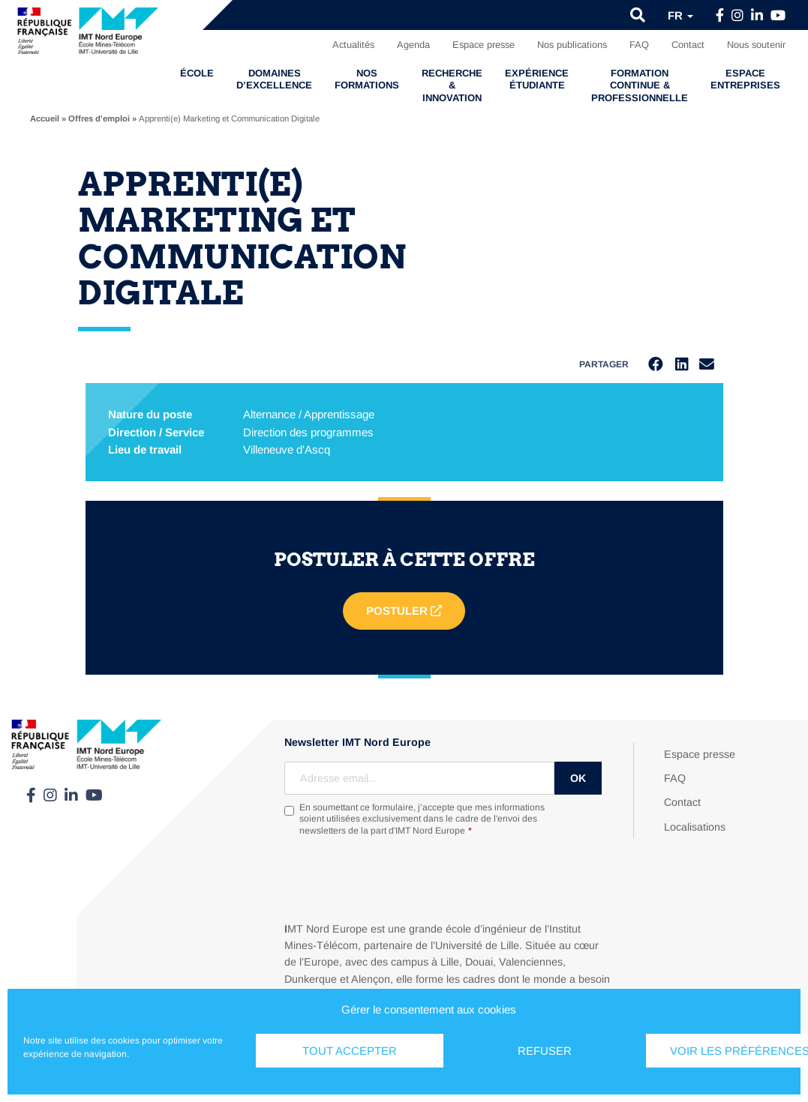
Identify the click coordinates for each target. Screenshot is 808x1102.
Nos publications (572, 44)
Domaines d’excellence (274, 79)
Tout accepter (349, 1050)
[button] (637, 15)
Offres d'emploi (99, 118)
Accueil (44, 118)
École (197, 73)
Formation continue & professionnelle (639, 85)
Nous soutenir (756, 44)
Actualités (353, 44)
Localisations (694, 827)
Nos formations (367, 79)
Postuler (404, 611)
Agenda (413, 44)
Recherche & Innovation (452, 85)
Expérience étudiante (537, 79)
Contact (687, 44)
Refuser (545, 1050)
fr (680, 15)
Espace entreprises (745, 79)
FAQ (639, 44)
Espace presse (483, 44)
